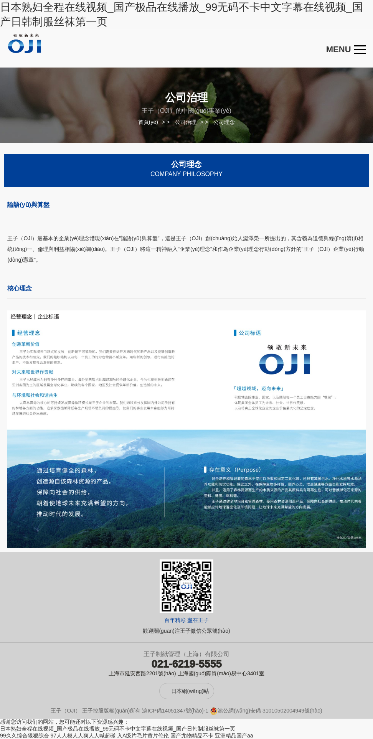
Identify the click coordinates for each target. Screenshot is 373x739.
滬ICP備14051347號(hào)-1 (175, 711)
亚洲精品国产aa (234, 735)
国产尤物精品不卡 (191, 735)
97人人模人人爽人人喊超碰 (83, 735)
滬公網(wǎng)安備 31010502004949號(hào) (266, 711)
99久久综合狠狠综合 (24, 735)
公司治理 (185, 122)
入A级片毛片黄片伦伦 (143, 735)
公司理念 (224, 122)
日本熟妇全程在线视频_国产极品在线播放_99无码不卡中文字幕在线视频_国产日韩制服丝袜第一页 (117, 729)
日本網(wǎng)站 (190, 691)
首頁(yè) (148, 122)
